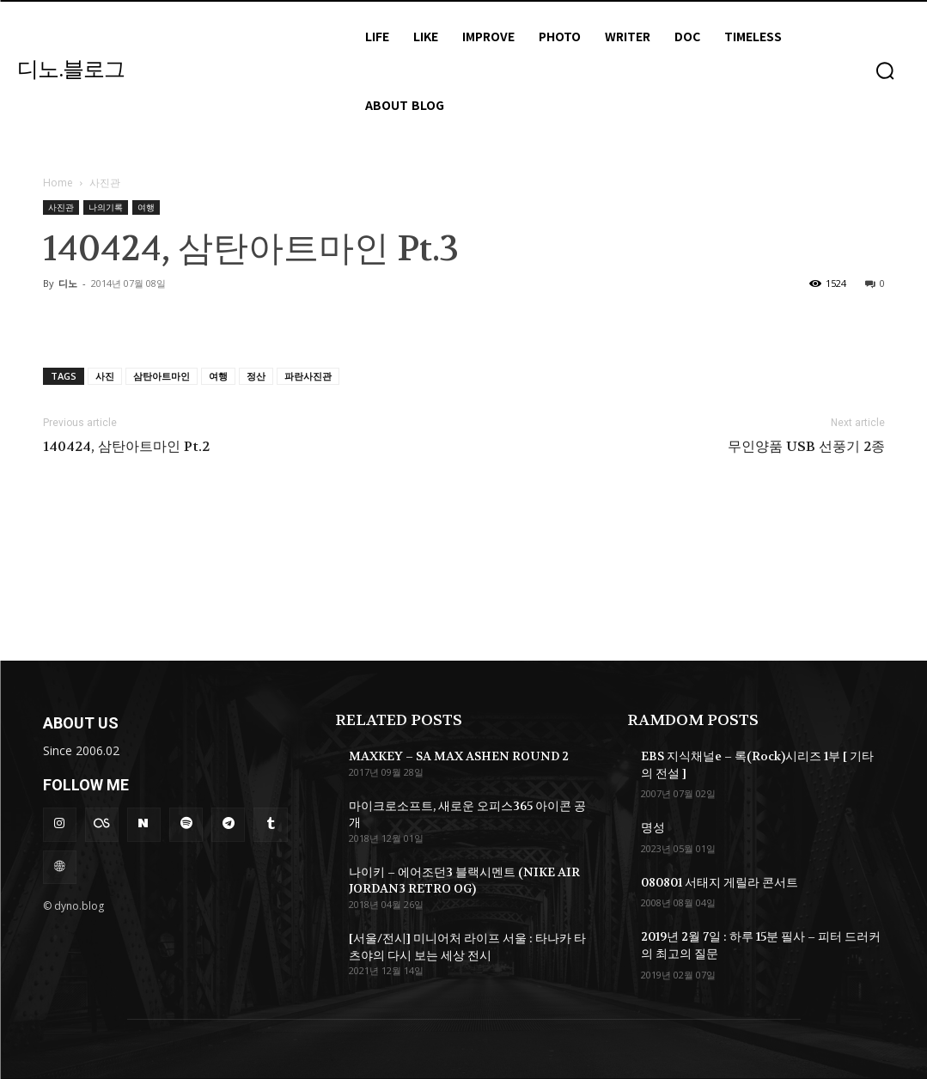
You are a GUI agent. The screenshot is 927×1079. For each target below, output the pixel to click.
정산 (256, 375)
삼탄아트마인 (161, 375)
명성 (653, 827)
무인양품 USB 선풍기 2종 (806, 446)
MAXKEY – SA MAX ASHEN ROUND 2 (459, 756)
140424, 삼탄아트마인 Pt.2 (126, 446)
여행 (146, 207)
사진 (104, 375)
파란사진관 (308, 375)
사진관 (61, 207)
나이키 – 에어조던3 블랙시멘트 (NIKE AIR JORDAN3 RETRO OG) (464, 880)
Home (58, 182)
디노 (67, 283)
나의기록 (105, 207)
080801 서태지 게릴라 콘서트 (719, 882)
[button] (885, 70)
